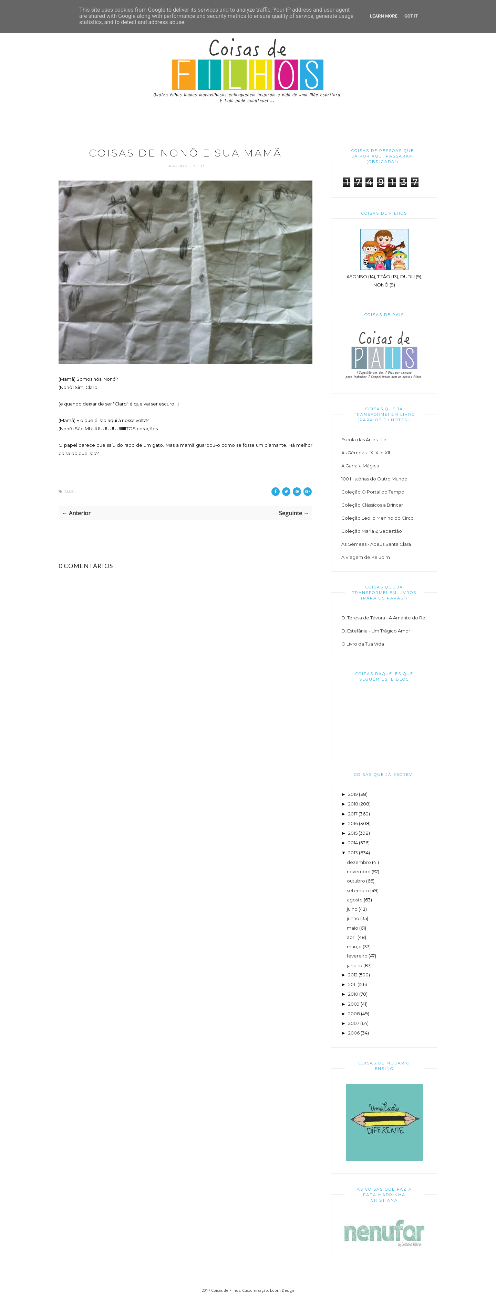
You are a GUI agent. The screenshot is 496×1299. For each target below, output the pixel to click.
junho (353, 918)
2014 (353, 842)
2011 (352, 984)
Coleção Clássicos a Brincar (372, 505)
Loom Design (282, 1290)
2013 (353, 852)
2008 (354, 1013)
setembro (358, 890)
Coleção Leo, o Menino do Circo (377, 518)
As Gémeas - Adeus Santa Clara (376, 544)
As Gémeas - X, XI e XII (365, 452)
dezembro (359, 862)
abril (351, 937)
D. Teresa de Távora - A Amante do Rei (383, 617)
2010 (353, 994)
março (354, 946)
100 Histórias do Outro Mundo (374, 478)
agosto (355, 899)
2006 (354, 1033)
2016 (353, 823)
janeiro (354, 965)
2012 (353, 974)
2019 (353, 794)
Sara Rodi (178, 166)
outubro (356, 881)
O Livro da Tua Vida (362, 644)
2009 (354, 1004)
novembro (359, 871)
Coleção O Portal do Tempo (372, 492)
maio (352, 928)
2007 (353, 1023)
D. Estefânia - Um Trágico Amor (375, 631)
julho (352, 909)
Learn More (383, 16)
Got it (411, 16)
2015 (353, 833)
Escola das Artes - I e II (365, 439)
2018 (353, 804)
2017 (353, 813)
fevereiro (357, 956)
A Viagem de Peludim (365, 557)
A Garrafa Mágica (360, 465)
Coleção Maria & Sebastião (371, 531)
